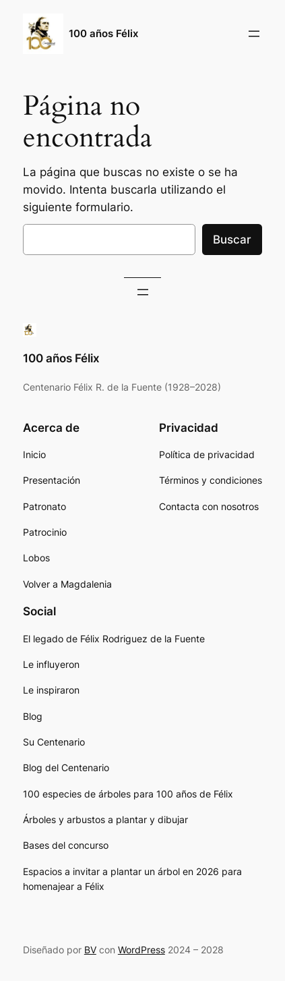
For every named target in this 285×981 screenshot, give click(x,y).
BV (90, 949)
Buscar (232, 239)
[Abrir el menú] (254, 34)
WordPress (141, 949)
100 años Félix (103, 34)
